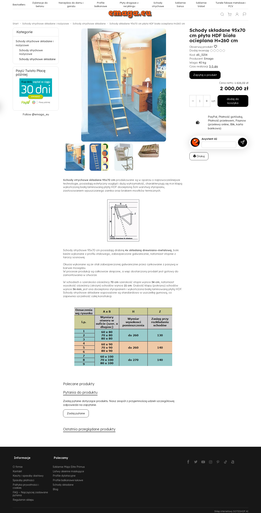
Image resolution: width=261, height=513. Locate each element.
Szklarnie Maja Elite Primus (69, 464)
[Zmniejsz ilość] (205, 99)
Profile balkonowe (100, 4)
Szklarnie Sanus (180, 4)
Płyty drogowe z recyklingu (129, 4)
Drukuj (199, 152)
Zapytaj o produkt (205, 75)
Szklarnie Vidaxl (201, 4)
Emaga (208, 58)
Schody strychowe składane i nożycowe (34, 43)
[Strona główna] (130, 14)
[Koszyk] (229, 14)
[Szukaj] (222, 14)
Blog (55, 487)
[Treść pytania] (219, 141)
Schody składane (63, 482)
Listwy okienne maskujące (68, 469)
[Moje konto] (237, 14)
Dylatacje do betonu (39, 4)
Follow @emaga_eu (36, 114)
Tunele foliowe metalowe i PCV (231, 4)
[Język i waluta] (244, 14)
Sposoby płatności (23, 478)
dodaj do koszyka (232, 99)
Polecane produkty (80, 384)
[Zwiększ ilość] (192, 99)
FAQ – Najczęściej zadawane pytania (30, 492)
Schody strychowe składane (37, 59)
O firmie (17, 464)
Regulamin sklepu (23, 497)
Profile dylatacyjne (64, 473)
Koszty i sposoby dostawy (28, 473)
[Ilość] (199, 99)
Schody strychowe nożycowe (31, 52)
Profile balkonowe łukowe (68, 478)
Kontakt (17, 469)
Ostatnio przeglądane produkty (91, 430)
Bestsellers (19, 4)
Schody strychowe (158, 4)
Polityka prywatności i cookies (26, 484)
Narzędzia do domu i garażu (71, 4)
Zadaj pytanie (76, 414)
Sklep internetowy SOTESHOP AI (231, 509)
